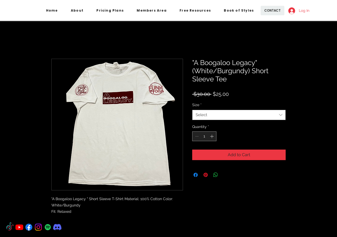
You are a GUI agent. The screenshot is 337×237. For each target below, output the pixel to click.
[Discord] (57, 227)
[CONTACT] (272, 10)
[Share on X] (225, 175)
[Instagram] (38, 227)
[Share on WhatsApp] (215, 175)
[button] (110, 10)
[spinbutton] (204, 136)
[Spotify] (47, 227)
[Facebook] (28, 227)
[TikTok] (9, 227)
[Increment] (212, 136)
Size (197, 105)
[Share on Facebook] (195, 175)
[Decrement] (196, 136)
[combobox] (239, 115)
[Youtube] (19, 227)
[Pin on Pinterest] (205, 175)
